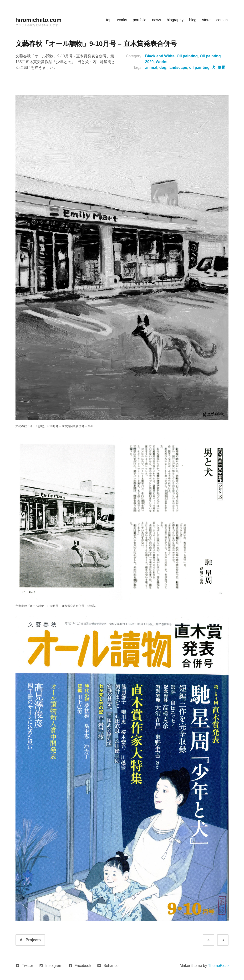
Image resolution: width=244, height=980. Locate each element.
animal (151, 67)
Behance (110, 966)
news (156, 20)
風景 (221, 67)
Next (227, 940)
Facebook (83, 966)
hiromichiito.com (38, 20)
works (122, 20)
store (206, 20)
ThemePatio (218, 966)
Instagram (53, 966)
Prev (212, 940)
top (108, 20)
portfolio (139, 20)
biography (175, 20)
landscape (177, 67)
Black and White (160, 56)
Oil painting (187, 56)
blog (192, 20)
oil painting (199, 67)
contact (222, 20)
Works (162, 62)
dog (162, 67)
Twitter (27, 966)
